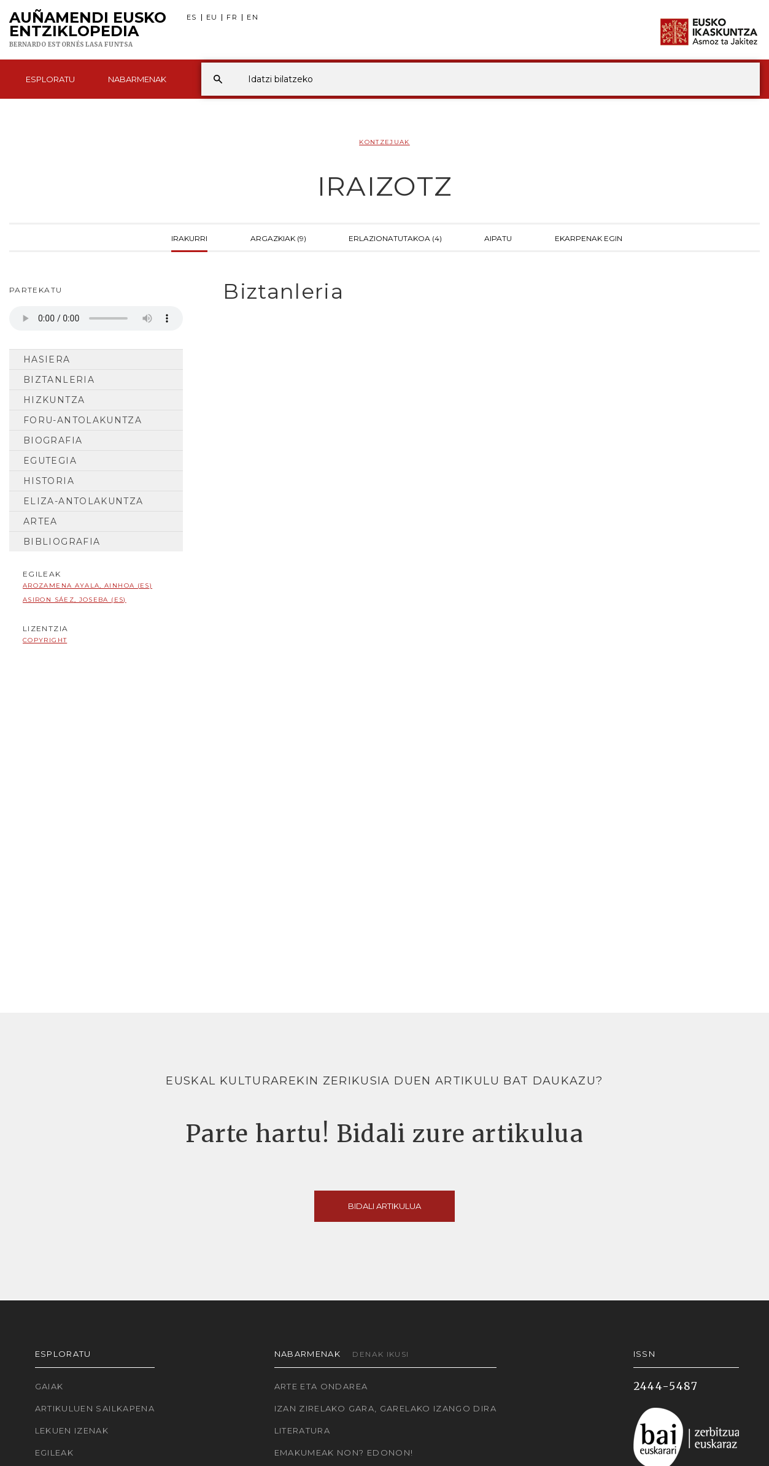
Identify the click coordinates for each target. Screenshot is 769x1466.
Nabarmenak (137, 79)
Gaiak (49, 1386)
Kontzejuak (384, 142)
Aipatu (498, 237)
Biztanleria (59, 379)
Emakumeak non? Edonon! (344, 1452)
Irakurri (189, 237)
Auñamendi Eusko (87, 30)
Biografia (52, 440)
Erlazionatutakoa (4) (395, 237)
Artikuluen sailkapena (95, 1408)
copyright (45, 640)
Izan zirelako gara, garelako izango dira (385, 1408)
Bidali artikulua (384, 1206)
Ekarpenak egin (588, 237)
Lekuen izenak (72, 1430)
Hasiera (47, 359)
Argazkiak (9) (278, 237)
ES (192, 17)
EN (252, 17)
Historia (48, 480)
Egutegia (50, 460)
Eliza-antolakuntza (83, 501)
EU (212, 17)
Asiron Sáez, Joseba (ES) (74, 600)
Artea (40, 521)
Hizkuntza (54, 399)
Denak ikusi (380, 1354)
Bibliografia (61, 541)
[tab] (480, 291)
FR (232, 17)
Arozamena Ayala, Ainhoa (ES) (87, 585)
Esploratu (50, 79)
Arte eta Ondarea (321, 1386)
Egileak (54, 1452)
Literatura (302, 1430)
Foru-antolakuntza (82, 420)
